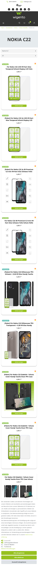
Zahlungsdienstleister (11, 543)
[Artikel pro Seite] (19, 56)
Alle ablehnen (19, 557)
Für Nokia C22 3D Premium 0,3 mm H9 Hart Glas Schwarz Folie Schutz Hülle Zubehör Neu (19, 222)
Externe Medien (9, 545)
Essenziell (7, 540)
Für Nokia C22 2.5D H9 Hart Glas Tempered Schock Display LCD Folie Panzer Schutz (19, 68)
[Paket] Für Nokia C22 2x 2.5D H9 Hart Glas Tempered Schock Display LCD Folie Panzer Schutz (19, 119)
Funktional (7, 547)
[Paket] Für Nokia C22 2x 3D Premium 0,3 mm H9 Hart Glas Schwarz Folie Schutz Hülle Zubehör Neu (19, 170)
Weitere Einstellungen (8, 549)
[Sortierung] (19, 51)
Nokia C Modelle (23, 27)
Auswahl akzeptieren (19, 562)
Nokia (15, 27)
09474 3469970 (12, 1)
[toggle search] (19, 23)
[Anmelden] (34, 23)
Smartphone (9, 27)
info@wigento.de (27, 1)
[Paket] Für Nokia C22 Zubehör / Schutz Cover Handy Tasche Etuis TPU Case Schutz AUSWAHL (19, 376)
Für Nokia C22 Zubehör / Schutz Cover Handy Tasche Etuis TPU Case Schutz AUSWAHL (19, 478)
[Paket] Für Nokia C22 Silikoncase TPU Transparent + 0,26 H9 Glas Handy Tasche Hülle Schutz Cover (19, 324)
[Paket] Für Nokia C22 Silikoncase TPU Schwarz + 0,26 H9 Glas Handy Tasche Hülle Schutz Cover (19, 273)
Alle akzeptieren (19, 553)
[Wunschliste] (24, 23)
